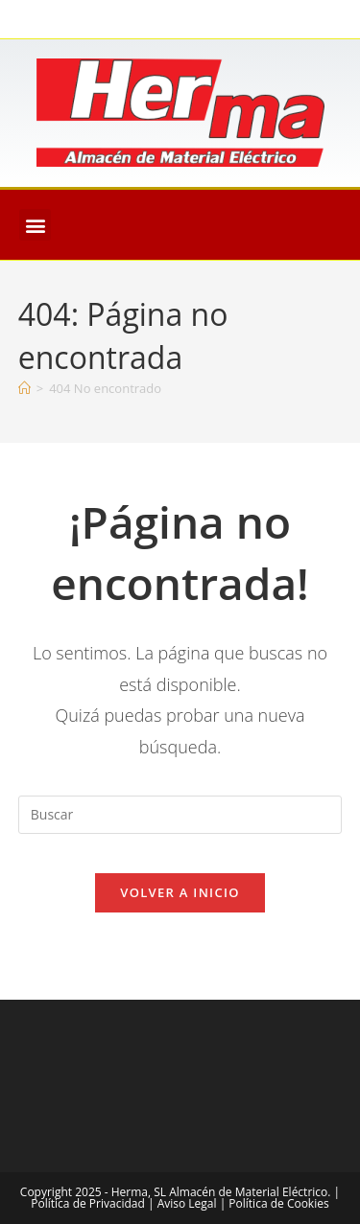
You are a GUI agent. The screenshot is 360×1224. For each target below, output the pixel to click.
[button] (35, 225)
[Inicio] (24, 388)
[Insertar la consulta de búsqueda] (180, 815)
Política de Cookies (278, 1203)
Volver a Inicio (179, 892)
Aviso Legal (187, 1203)
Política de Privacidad (87, 1203)
